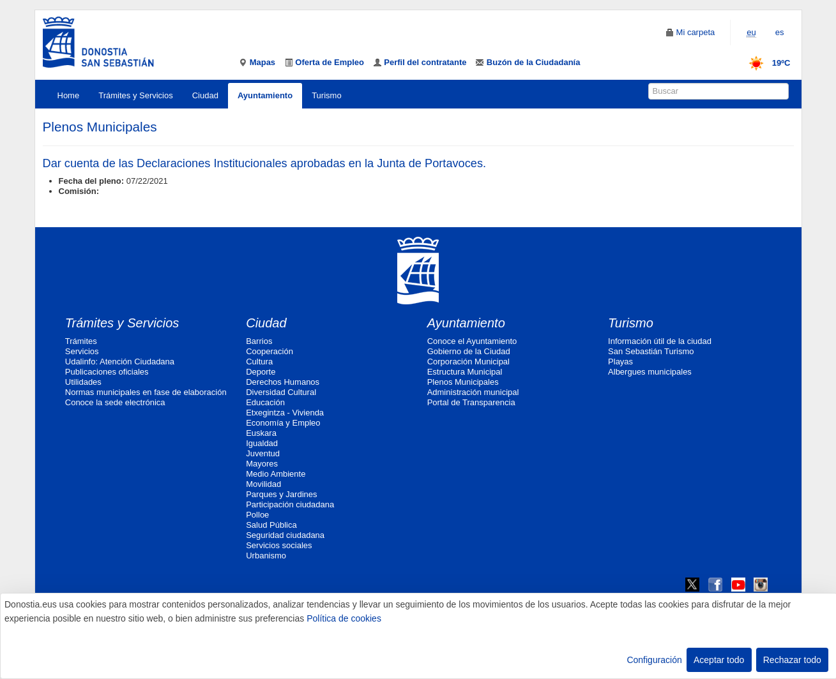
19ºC (765, 63)
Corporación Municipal (468, 361)
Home (68, 95)
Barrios (259, 341)
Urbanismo (266, 555)
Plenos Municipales (463, 382)
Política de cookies (344, 618)
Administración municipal (473, 392)
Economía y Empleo (283, 423)
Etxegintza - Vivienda (285, 412)
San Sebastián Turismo (651, 351)
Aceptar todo (719, 660)
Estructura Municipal (465, 372)
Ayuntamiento (265, 95)
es (779, 32)
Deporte (260, 372)
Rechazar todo (792, 660)
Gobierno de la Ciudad (468, 351)
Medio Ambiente (275, 474)
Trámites (81, 341)
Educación (265, 402)
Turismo (326, 95)
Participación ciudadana (290, 504)
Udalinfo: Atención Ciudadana (119, 361)
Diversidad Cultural (281, 392)
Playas (620, 361)
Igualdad (262, 443)
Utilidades (83, 382)
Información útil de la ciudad (659, 341)
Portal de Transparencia (471, 402)
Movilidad (263, 484)
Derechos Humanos (282, 382)
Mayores (262, 463)
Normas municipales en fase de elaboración (146, 392)
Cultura (259, 361)
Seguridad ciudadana (285, 535)
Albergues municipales (650, 372)
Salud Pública (271, 525)
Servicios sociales (279, 545)
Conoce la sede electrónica (115, 402)
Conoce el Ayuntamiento (472, 341)
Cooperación (269, 351)
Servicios (82, 351)
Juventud (263, 453)
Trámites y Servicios (135, 95)
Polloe (257, 514)
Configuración (654, 660)
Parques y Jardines (281, 494)
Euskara (261, 433)
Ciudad (205, 95)
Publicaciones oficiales (107, 372)
